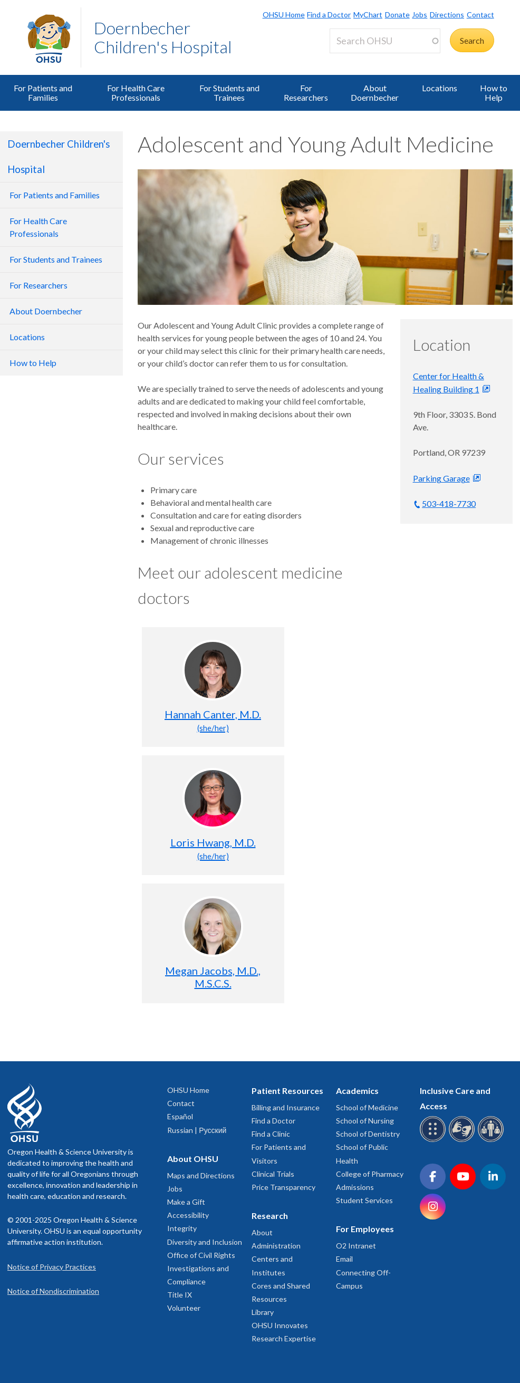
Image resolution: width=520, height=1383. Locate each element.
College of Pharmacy (369, 1173)
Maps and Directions (201, 1175)
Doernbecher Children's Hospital (163, 37)
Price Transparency (283, 1187)
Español (180, 1116)
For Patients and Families (43, 92)
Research (270, 1216)
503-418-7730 (449, 503)
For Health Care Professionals (136, 92)
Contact (480, 14)
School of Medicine (367, 1107)
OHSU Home (284, 14)
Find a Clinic (271, 1133)
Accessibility (188, 1215)
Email (344, 1258)
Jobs (419, 14)
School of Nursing (365, 1120)
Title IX (179, 1294)
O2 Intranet (356, 1245)
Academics (357, 1091)
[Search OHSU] (385, 40)
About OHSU (192, 1159)
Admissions (355, 1187)
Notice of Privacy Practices (51, 1266)
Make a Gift (186, 1201)
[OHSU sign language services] (463, 1140)
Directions (447, 14)
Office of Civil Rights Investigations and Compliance (201, 1268)
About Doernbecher (375, 92)
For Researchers (306, 92)
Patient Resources (287, 1091)
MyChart (367, 14)
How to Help (493, 92)
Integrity (182, 1228)
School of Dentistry (368, 1133)
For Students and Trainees (229, 92)
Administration (276, 1245)
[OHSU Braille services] (434, 1140)
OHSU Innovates (280, 1325)
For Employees (365, 1229)
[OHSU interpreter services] (492, 1140)
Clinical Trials (273, 1173)
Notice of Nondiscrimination (53, 1290)
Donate (397, 14)
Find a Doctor (329, 14)
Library (263, 1312)
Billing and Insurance (286, 1107)
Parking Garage (441, 478)
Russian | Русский (196, 1130)
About (262, 1232)
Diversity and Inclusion (204, 1241)
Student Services (364, 1200)
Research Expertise (284, 1338)
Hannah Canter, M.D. (213, 720)
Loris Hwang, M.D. (213, 848)
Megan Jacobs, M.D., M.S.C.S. (213, 977)
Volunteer (183, 1307)
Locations (439, 88)
